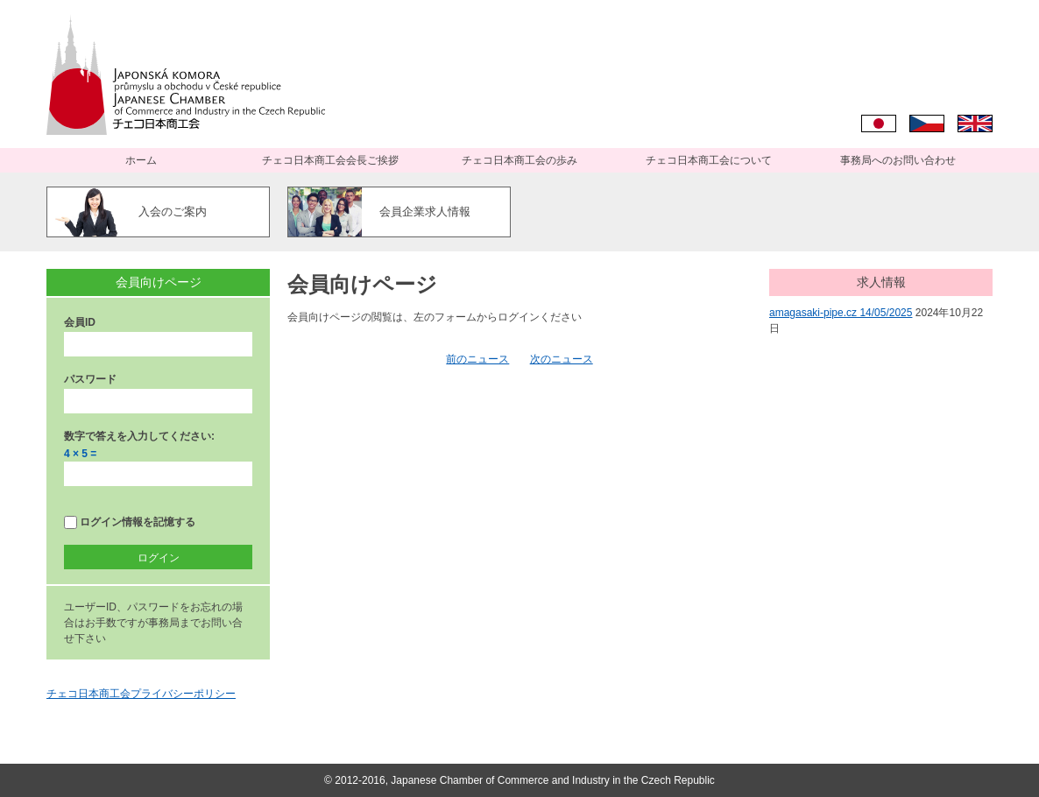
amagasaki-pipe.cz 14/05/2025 (840, 313)
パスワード (90, 379)
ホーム (141, 160)
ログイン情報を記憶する (129, 522)
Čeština (926, 123)
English (975, 123)
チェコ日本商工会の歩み (519, 160)
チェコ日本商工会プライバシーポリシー (141, 694)
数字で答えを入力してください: (139, 436)
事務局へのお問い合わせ (898, 160)
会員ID (79, 322)
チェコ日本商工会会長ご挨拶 (330, 160)
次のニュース (561, 359)
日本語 (878, 123)
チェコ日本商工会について (709, 160)
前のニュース (477, 359)
